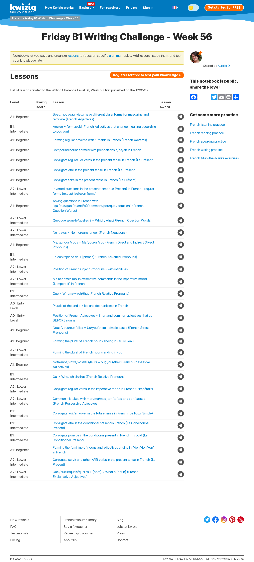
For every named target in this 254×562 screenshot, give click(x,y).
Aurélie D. (224, 65)
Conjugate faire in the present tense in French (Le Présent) (95, 180)
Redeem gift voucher (78, 533)
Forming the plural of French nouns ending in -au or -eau (93, 341)
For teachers (110, 8)
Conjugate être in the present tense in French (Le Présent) (94, 170)
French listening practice (207, 125)
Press (121, 533)
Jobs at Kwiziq (127, 527)
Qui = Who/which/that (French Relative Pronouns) (89, 377)
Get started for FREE (224, 7)
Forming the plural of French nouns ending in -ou (87, 352)
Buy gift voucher (75, 527)
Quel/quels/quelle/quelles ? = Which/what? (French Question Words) (102, 220)
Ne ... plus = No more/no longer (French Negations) (90, 233)
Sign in (148, 8)
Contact (122, 540)
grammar (115, 56)
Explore (86, 8)
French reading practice (207, 133)
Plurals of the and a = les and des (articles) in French (90, 306)
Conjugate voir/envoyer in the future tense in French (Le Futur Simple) (103, 413)
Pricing (131, 8)
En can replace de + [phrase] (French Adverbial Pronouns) (95, 257)
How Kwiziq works (59, 8)
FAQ (13, 527)
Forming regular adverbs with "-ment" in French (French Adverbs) (100, 140)
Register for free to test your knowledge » (147, 75)
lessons (73, 56)
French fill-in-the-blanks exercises (214, 158)
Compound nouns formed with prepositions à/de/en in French (97, 150)
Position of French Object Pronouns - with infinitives (90, 269)
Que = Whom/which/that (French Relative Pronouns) (91, 293)
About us (70, 540)
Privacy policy (21, 558)
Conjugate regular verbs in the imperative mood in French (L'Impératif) (103, 389)
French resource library (80, 520)
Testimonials (19, 533)
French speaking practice (208, 141)
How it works (19, 520)
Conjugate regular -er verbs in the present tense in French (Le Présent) (103, 160)
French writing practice (206, 150)
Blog (120, 520)
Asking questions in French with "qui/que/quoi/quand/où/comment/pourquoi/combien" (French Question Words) (98, 206)
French (16, 18)
